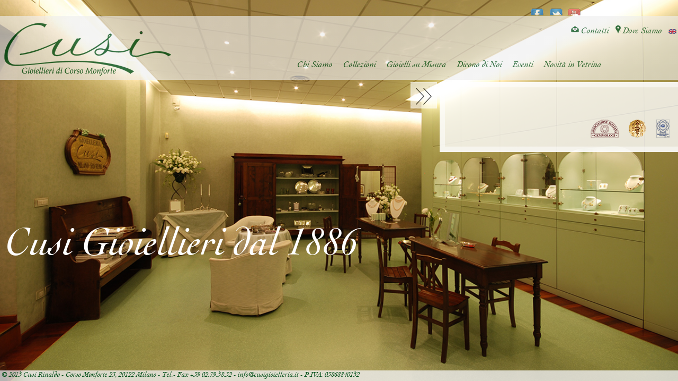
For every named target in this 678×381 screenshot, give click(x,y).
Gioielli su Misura (417, 64)
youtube (574, 8)
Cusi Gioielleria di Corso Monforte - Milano (87, 49)
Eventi (523, 64)
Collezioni (359, 64)
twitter (556, 8)
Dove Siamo (638, 30)
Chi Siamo (315, 64)
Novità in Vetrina (573, 64)
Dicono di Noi (479, 64)
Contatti (590, 30)
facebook (537, 8)
